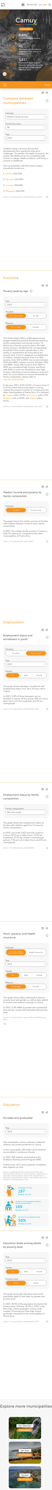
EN (45, 4)
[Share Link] (47, 92)
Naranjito (10, 179)
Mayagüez (10, 191)
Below (16, 1283)
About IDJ (32, 4)
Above (36, 1283)
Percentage (16, 327)
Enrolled (16, 653)
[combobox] (26, 116)
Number (36, 327)
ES (40, 4)
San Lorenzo (32, 395)
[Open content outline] (5, 85)
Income (16, 510)
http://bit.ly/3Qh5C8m (13, 379)
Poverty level (36, 510)
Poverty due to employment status (16, 952)
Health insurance (36, 952)
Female (39, 675)
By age (36, 316)
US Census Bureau (16, 197)
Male (26, 675)
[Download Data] (43, 92)
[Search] (3, 4)
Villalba (33, 398)
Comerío (10, 185)
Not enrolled (36, 653)
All (13, 675)
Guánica (9, 173)
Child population (16, 316)
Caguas (9, 395)
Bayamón (7, 398)
